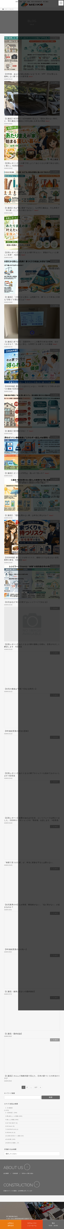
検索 (50, 1097)
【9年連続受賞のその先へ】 (16, 949)
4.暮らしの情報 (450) (11, 1119)
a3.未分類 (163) (10, 1139)
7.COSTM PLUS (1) (11, 1129)
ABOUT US (13, 1167)
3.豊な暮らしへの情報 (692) (13, 1116)
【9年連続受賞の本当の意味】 (16, 731)
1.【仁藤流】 (9, 1107)
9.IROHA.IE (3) (10, 1132)
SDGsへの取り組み (27, 1173)
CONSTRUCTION (18, 1185)
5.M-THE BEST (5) (11, 1123)
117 (36, 1087)
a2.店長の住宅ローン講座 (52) (14, 1135)
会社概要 (6, 1173)
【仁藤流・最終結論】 (13, 1034)
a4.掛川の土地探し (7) (12, 1143)
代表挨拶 (15, 1173)
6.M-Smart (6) (10, 1126)
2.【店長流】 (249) (11, 1112)
